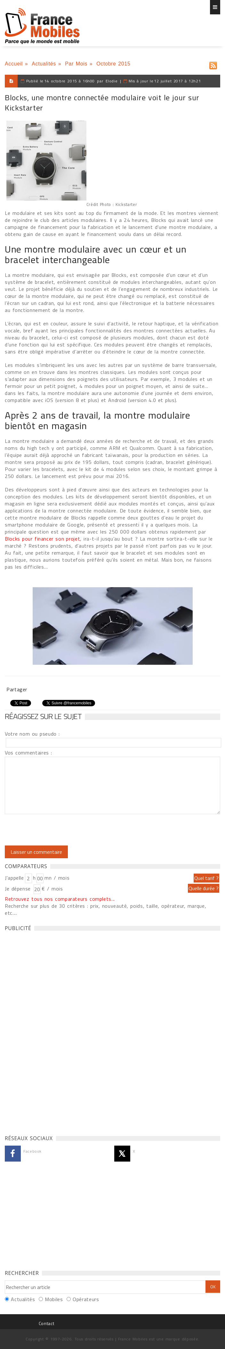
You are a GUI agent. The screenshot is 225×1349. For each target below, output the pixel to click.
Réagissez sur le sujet (43, 716)
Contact (46, 1323)
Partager (16, 689)
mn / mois (56, 877)
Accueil (14, 63)
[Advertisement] (53, 1031)
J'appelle (14, 877)
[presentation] (58, 829)
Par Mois (76, 63)
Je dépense (19, 888)
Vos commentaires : (28, 752)
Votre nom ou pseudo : (32, 733)
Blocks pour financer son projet (42, 538)
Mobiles (54, 1299)
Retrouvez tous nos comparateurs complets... (60, 899)
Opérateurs (86, 1299)
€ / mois (52, 888)
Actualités (44, 63)
